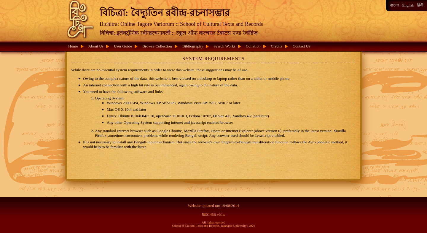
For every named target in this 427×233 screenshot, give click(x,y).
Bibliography (192, 46)
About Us (95, 46)
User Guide (123, 46)
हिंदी (420, 5)
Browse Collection (157, 46)
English (408, 5)
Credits (277, 46)
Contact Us (301, 46)
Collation (253, 46)
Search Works (224, 46)
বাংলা (394, 5)
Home (73, 46)
